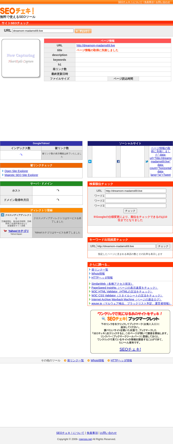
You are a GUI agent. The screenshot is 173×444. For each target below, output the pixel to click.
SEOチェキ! (130, 349)
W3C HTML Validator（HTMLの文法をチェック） (122, 291)
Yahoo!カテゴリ (18, 231)
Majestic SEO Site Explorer (21, 175)
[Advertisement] (86, 111)
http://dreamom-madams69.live (96, 45)
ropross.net (85, 439)
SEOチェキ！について (130, 2)
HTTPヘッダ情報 (102, 277)
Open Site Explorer (16, 171)
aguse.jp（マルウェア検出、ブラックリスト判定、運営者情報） (131, 303)
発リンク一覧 (99, 269)
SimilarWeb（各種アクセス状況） (112, 283)
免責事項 (149, 2)
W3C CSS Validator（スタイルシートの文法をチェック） (127, 295)
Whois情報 (98, 273)
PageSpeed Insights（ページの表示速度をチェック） (124, 287)
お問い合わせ (163, 2)
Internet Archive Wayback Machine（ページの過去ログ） (126, 299)
